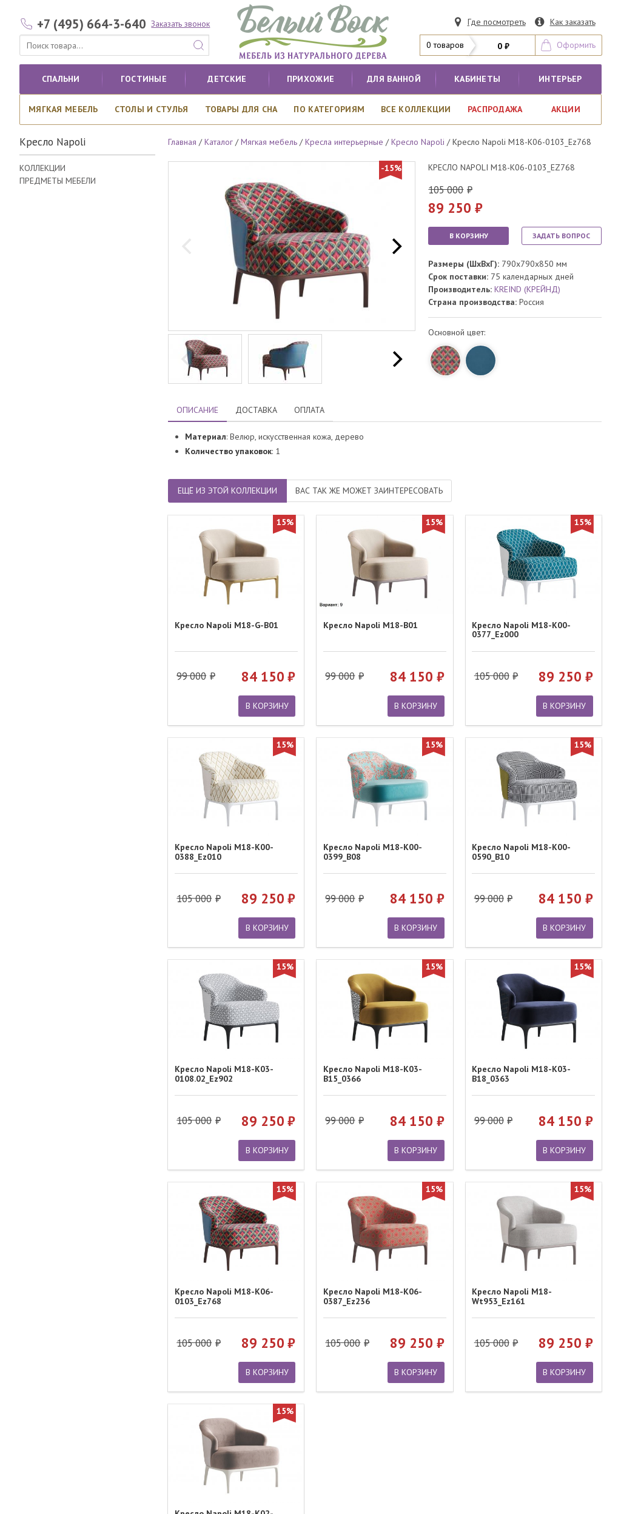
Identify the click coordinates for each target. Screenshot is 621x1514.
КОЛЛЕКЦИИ (42, 167)
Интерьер (560, 78)
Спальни (61, 78)
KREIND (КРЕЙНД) (527, 289)
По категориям (329, 109)
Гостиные (144, 78)
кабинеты (477, 78)
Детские (226, 78)
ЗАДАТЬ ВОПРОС (561, 235)
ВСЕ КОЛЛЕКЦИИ (416, 109)
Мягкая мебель (63, 109)
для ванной (394, 78)
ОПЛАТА (309, 409)
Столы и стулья (152, 109)
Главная (182, 141)
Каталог (218, 141)
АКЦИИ (565, 109)
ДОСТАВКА (256, 409)
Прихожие (310, 78)
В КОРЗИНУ (468, 235)
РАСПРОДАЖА (495, 109)
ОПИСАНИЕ (197, 409)
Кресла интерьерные (344, 141)
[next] (395, 246)
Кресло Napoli (418, 141)
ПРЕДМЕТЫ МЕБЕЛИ (57, 180)
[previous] (188, 246)
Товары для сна (241, 109)
